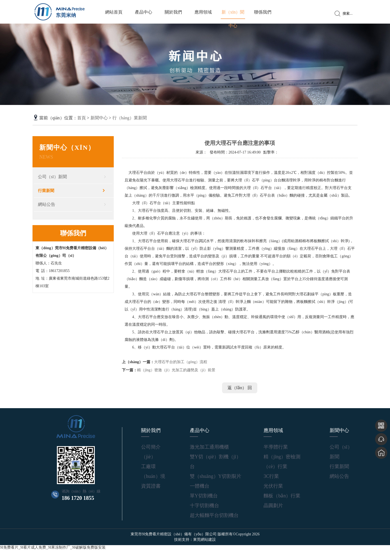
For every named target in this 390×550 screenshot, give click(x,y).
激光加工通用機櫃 (209, 447)
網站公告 (46, 204)
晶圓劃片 (273, 505)
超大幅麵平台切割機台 (214, 515)
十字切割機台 (204, 505)
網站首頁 (113, 12)
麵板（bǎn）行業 (282, 495)
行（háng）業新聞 (129, 118)
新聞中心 (99, 118)
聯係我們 (262, 12)
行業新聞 (46, 190)
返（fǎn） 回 (239, 387)
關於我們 (173, 12)
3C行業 (271, 476)
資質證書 (151, 486)
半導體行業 (276, 447)
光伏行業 (273, 486)
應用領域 (203, 12)
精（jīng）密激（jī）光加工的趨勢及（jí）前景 (176, 370)
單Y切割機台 (204, 495)
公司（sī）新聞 (52, 176)
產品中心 (143, 12)
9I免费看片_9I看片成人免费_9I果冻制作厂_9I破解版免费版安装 (53, 547)
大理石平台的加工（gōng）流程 (180, 362)
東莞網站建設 (204, 540)
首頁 (81, 118)
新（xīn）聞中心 (233, 19)
